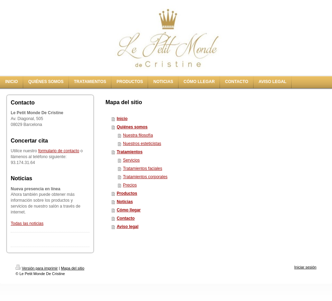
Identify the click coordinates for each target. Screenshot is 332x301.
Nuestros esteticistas (142, 143)
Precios (130, 185)
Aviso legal (127, 226)
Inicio (122, 118)
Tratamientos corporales (145, 176)
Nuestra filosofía (138, 135)
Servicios (131, 160)
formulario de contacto (58, 150)
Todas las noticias (27, 223)
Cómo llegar (128, 210)
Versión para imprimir (37, 268)
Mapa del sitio (72, 268)
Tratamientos (129, 151)
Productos (127, 193)
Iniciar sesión (305, 267)
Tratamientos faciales (142, 168)
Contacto (126, 218)
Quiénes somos (132, 127)
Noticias (125, 201)
